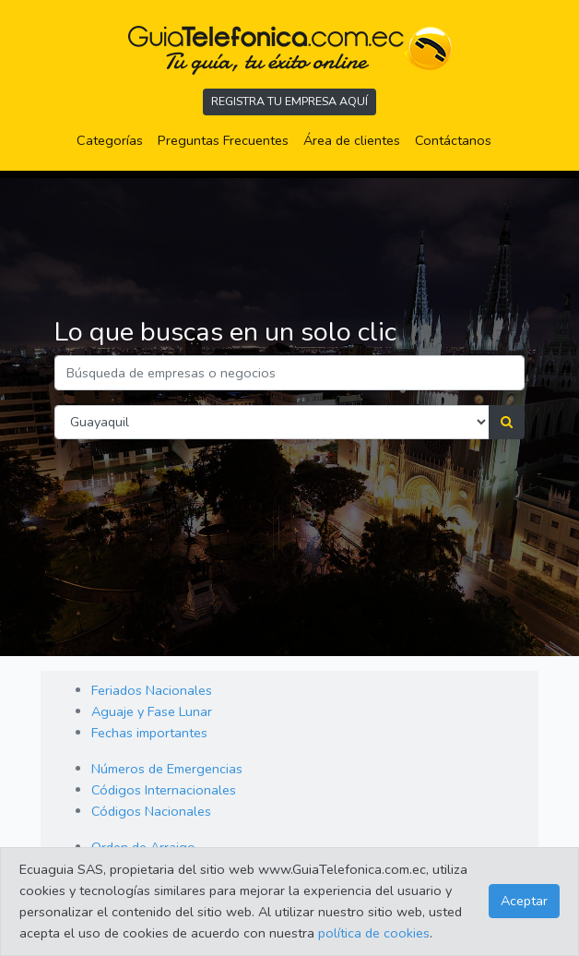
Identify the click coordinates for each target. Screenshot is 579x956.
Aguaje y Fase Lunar (151, 711)
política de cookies (374, 933)
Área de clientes (351, 140)
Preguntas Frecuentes (227, 139)
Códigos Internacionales (163, 790)
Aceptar (524, 900)
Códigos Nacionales (151, 811)
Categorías (113, 139)
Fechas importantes (149, 732)
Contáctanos (453, 140)
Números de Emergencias (166, 768)
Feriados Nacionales (151, 690)
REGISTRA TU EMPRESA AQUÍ (289, 101)
